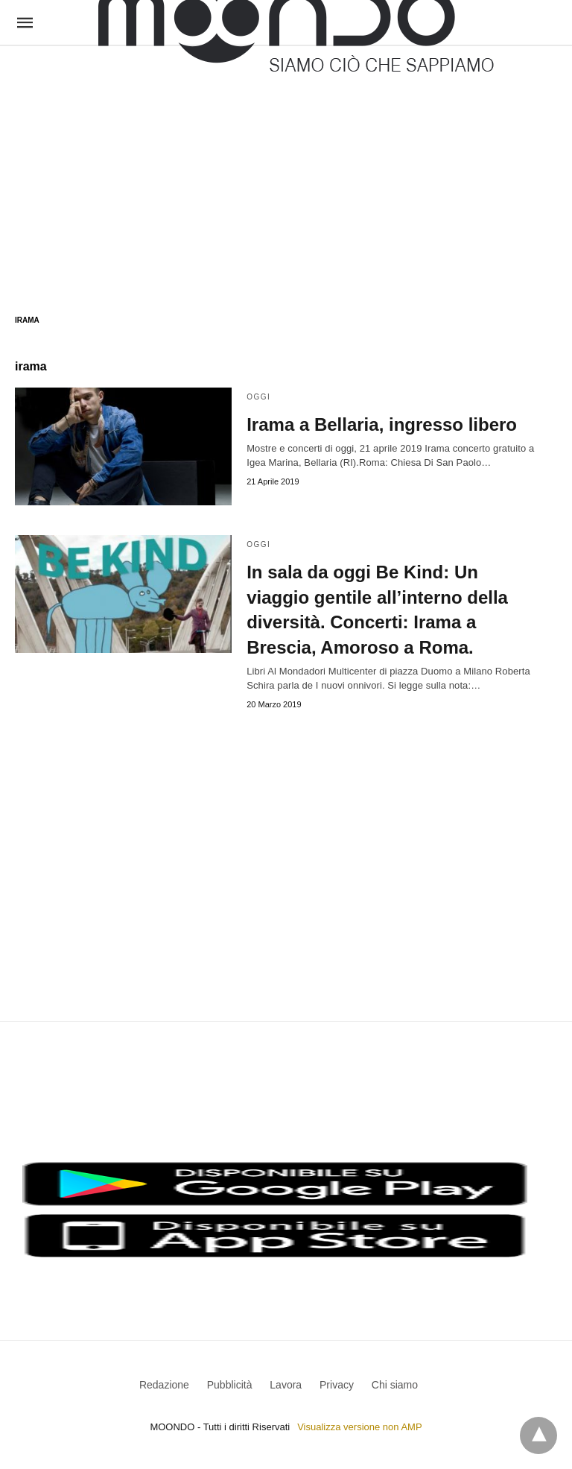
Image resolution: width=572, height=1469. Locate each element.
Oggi (258, 397)
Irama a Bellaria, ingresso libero (382, 424)
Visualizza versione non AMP (359, 1426)
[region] (286, 165)
